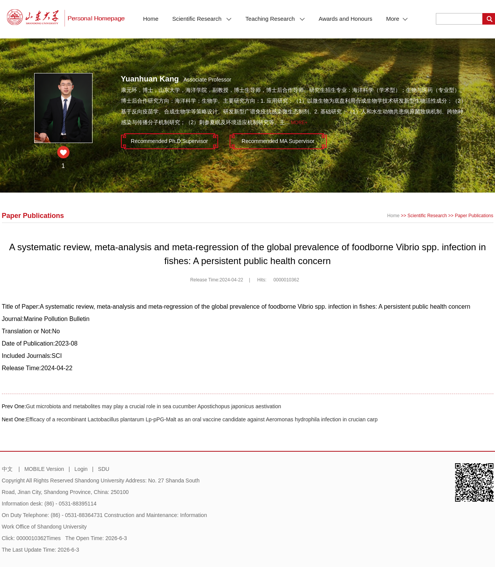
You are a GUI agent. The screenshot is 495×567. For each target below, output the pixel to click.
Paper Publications (474, 215)
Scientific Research (202, 18)
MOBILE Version (44, 469)
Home (151, 18)
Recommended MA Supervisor (278, 141)
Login (81, 469)
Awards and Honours (345, 18)
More (396, 18)
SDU (103, 469)
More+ (299, 122)
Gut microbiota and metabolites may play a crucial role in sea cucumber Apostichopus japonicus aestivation (153, 406)
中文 (7, 469)
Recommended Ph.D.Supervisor (169, 141)
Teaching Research (275, 18)
